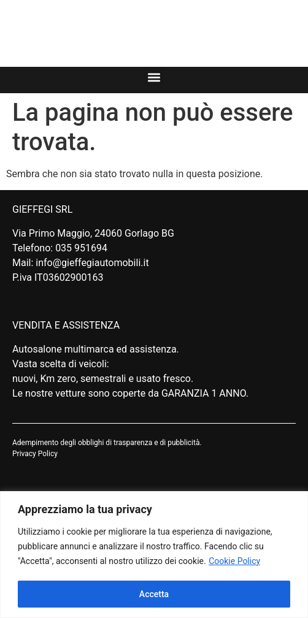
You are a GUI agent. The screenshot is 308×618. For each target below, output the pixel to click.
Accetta (154, 594)
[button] (154, 77)
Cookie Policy (234, 561)
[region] (154, 554)
